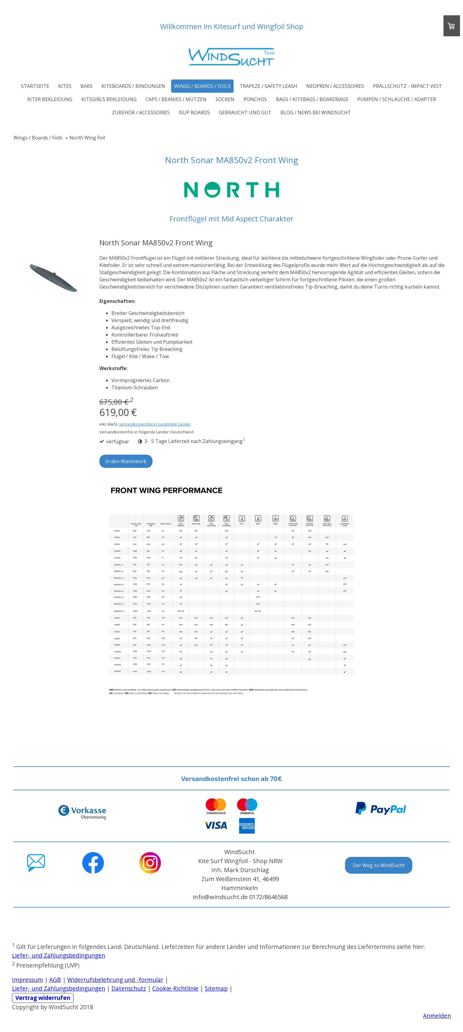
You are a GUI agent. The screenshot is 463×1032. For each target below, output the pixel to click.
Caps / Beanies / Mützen (176, 99)
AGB (55, 980)
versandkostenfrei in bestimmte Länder (155, 424)
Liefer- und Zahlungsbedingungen (58, 955)
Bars (86, 86)
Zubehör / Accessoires (141, 112)
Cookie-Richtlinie (175, 988)
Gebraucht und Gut (245, 112)
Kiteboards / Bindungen (133, 86)
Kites (64, 86)
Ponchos (255, 99)
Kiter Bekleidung (49, 99)
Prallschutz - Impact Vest (407, 86)
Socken (225, 99)
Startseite (35, 86)
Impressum (27, 980)
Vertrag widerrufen (42, 998)
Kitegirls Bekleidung (109, 99)
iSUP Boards (194, 112)
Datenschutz (128, 988)
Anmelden (437, 1016)
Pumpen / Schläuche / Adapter (396, 99)
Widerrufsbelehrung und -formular (115, 980)
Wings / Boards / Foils (202, 86)
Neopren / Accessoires (335, 86)
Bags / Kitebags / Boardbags (312, 99)
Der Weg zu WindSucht (378, 865)
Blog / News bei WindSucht (315, 112)
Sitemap (216, 988)
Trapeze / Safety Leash (268, 86)
